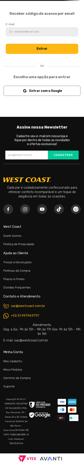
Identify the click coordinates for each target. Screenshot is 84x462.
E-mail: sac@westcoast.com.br (25, 340)
